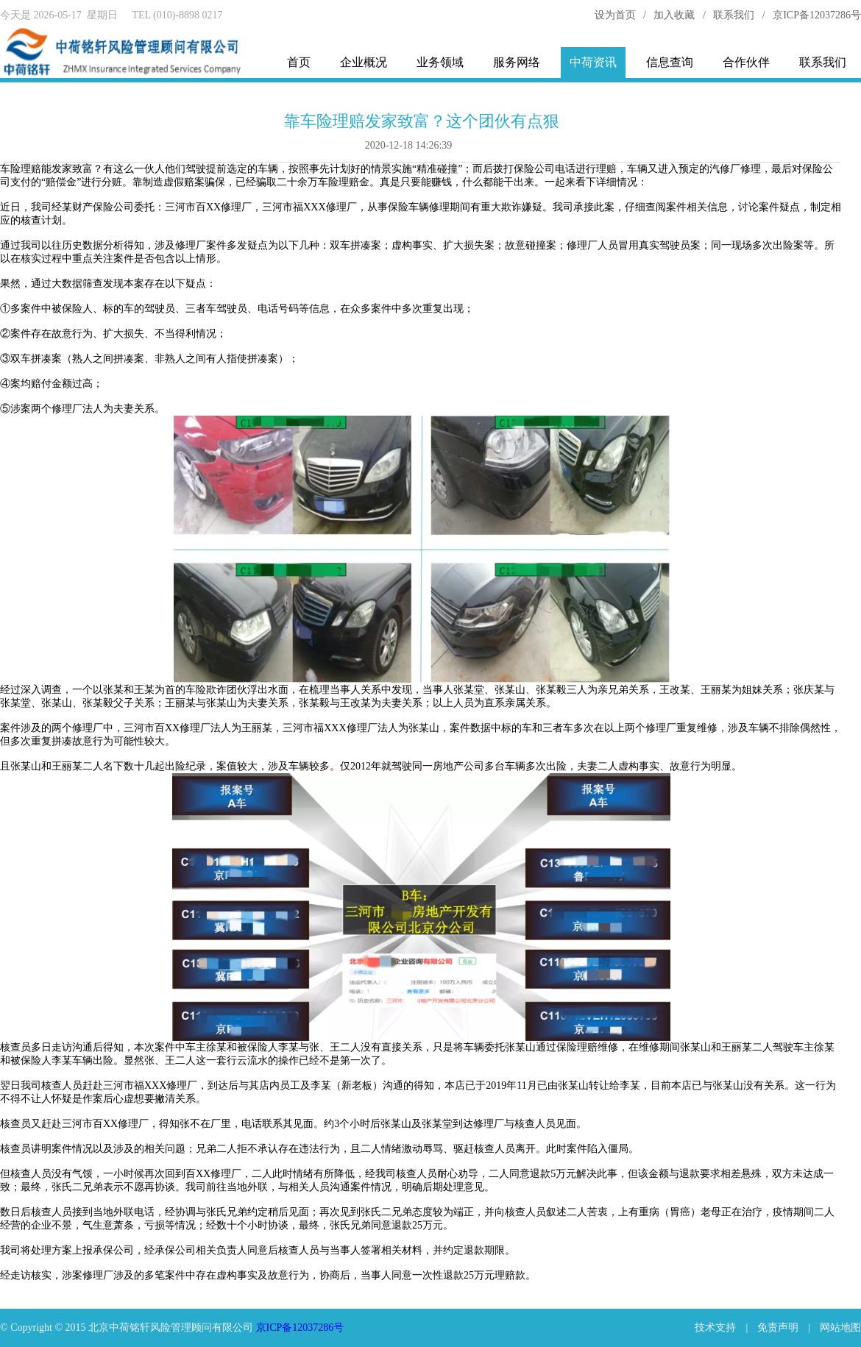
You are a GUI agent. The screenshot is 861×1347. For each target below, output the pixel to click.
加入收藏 (674, 15)
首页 (299, 62)
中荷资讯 (593, 62)
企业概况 (363, 62)
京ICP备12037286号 (817, 15)
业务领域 (440, 62)
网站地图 (840, 1327)
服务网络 (516, 62)
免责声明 (777, 1327)
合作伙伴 (746, 62)
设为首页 (615, 15)
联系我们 (733, 15)
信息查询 (669, 62)
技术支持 (715, 1327)
